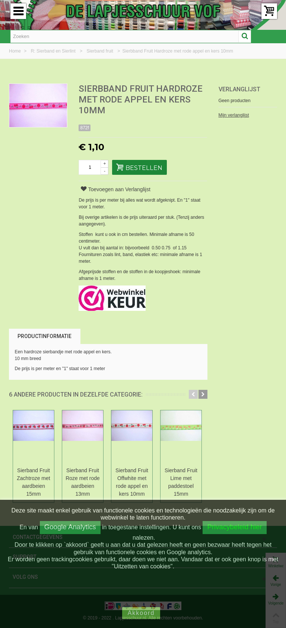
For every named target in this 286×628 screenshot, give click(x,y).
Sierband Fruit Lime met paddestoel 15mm (181, 482)
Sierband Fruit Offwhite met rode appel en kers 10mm (131, 482)
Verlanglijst (239, 89)
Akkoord (141, 613)
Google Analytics (70, 527)
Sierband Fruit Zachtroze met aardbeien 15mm (33, 482)
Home (15, 51)
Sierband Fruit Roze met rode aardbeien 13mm (83, 482)
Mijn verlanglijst (234, 115)
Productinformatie (45, 336)
